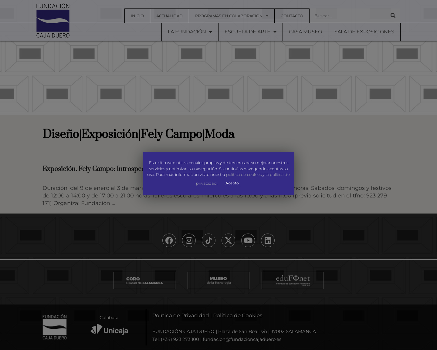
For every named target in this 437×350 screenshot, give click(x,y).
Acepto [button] (232, 183)
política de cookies (244, 174)
